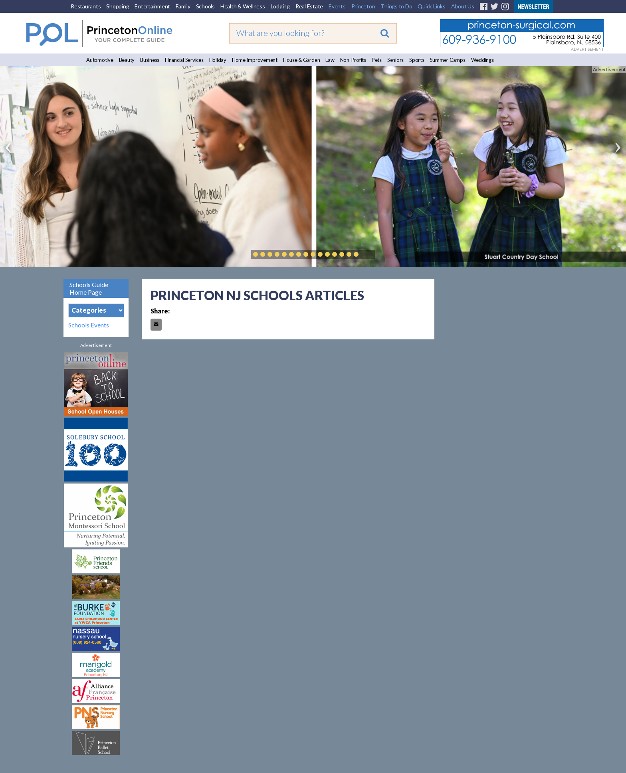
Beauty (127, 60)
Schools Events (88, 325)
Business (149, 60)
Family (183, 6)
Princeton (363, 6)
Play (368, 254)
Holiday (217, 60)
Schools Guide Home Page (88, 288)
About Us (462, 6)
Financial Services (184, 60)
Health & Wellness (242, 6)
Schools (205, 6)
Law (329, 60)
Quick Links (431, 6)
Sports (416, 60)
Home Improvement (254, 60)
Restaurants (86, 6)
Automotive (99, 60)
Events (337, 6)
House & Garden (301, 60)
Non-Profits (353, 60)
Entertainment (152, 6)
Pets (377, 60)
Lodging (280, 6)
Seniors (395, 60)
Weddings (482, 60)
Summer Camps (448, 60)
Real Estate (309, 6)
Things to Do (396, 6)
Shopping (117, 6)
